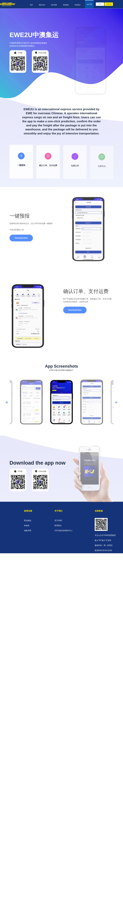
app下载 (89, 4)
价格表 (26, 525)
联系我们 (78, 5)
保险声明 (27, 531)
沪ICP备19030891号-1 (63, 531)
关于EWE (58, 520)
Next (116, 402)
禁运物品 (27, 520)
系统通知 (66, 5)
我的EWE (42, 5)
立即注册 (108, 4)
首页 (31, 5)
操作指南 (54, 5)
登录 (100, 4)
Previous (7, 402)
